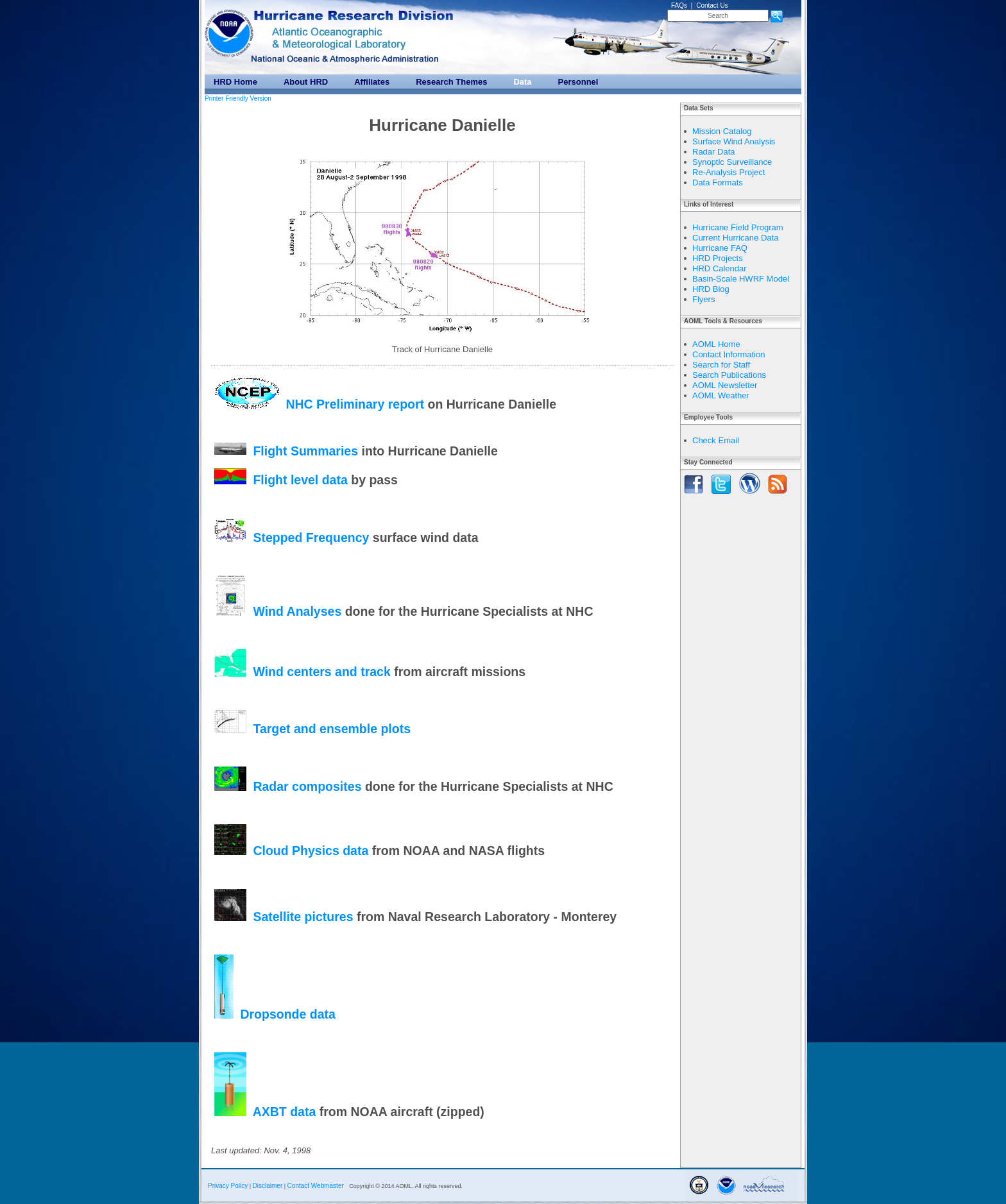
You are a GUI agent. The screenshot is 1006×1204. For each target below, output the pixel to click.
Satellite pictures (303, 917)
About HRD (306, 82)
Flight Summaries (305, 450)
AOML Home (716, 344)
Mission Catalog (722, 131)
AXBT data (286, 1112)
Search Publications (729, 375)
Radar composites (307, 786)
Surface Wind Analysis (733, 141)
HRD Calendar (719, 268)
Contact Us (712, 5)
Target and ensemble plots (332, 729)
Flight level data (300, 480)
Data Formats (717, 182)
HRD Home (235, 82)
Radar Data (713, 152)
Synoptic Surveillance (732, 162)
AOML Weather (720, 395)
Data (522, 82)
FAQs (679, 5)
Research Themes (451, 82)
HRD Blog (710, 289)
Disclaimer (268, 1185)
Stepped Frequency (311, 537)
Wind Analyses (297, 611)
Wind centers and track (321, 672)
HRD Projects (717, 258)
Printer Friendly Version (238, 98)
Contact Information (728, 354)
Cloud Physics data (310, 851)
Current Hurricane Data (735, 237)
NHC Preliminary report (355, 404)
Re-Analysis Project (728, 172)
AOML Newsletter (724, 385)
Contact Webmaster (315, 1185)
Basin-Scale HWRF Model (740, 279)
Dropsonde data (287, 1014)
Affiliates (371, 82)
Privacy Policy (228, 1185)
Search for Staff (721, 364)
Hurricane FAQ (719, 248)
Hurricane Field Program (737, 227)
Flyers (703, 299)
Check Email (715, 440)
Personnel (578, 82)
